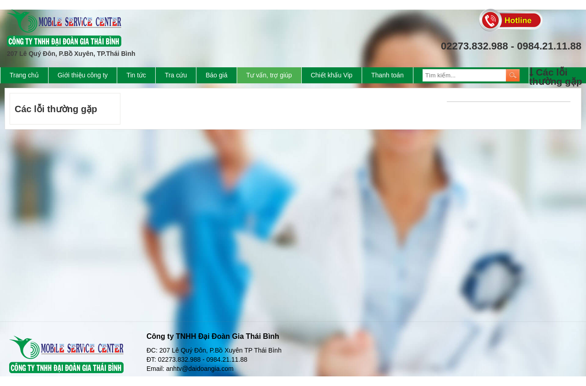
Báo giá (216, 75)
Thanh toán (387, 75)
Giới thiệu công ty (83, 75)
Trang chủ (24, 75)
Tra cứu (176, 75)
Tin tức (136, 75)
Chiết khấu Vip (332, 75)
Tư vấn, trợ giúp (269, 75)
